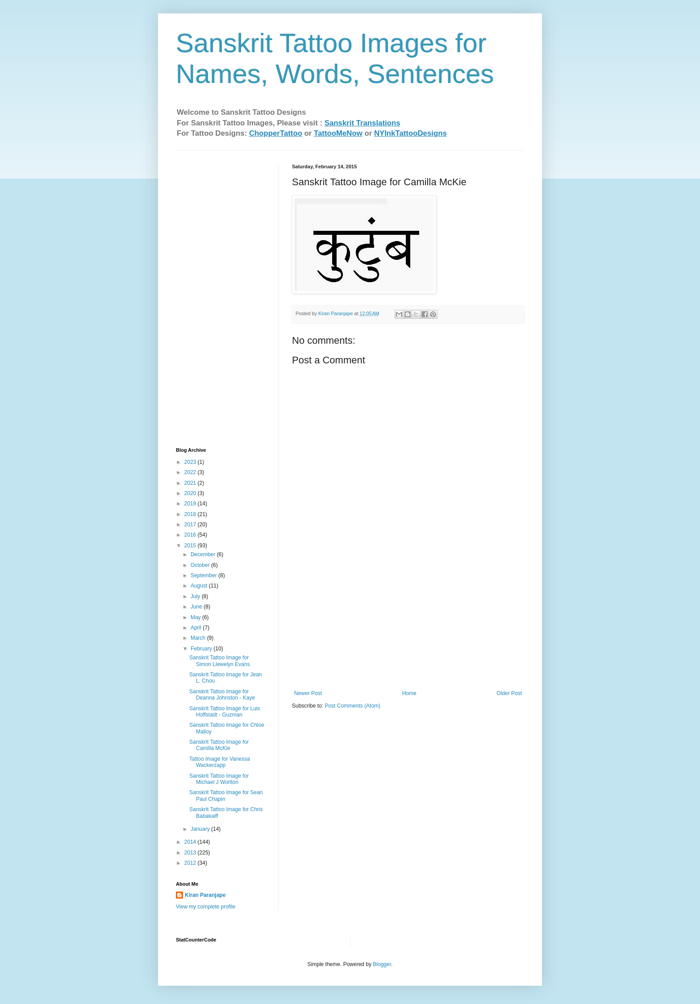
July (196, 596)
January (201, 829)
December (204, 554)
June (197, 607)
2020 (191, 493)
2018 (191, 514)
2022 (191, 472)
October (201, 565)
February (202, 649)
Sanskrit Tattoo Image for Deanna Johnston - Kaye (222, 694)
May (196, 617)
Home (409, 693)
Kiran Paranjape (205, 895)
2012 (191, 863)
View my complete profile (205, 907)
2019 (191, 503)
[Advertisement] (408, 623)
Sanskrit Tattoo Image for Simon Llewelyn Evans (219, 660)
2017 (191, 524)
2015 (191, 545)
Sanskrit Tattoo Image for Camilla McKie (219, 745)
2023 (191, 462)
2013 (191, 853)
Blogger (382, 964)
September (204, 575)
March (199, 638)
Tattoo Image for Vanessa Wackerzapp (219, 762)
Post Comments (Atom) (352, 706)
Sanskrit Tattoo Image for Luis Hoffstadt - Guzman (224, 711)
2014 (191, 842)
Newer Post (308, 693)
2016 (191, 535)
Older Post (509, 693)
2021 (191, 483)
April (197, 628)
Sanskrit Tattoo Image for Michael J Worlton (219, 779)
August (200, 586)
